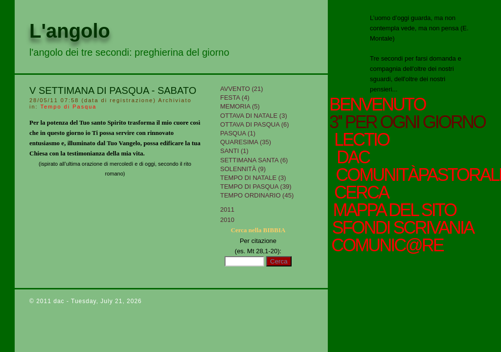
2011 (227, 209)
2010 (227, 219)
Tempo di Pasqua (68, 107)
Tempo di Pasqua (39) (256, 186)
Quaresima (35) (245, 142)
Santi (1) (234, 150)
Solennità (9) (243, 169)
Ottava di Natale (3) (253, 115)
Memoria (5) (240, 106)
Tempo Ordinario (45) (257, 195)
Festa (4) (235, 97)
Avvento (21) (241, 88)
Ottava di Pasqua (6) (254, 124)
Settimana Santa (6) (254, 160)
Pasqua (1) (237, 133)
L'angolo (69, 31)
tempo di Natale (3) (253, 177)
